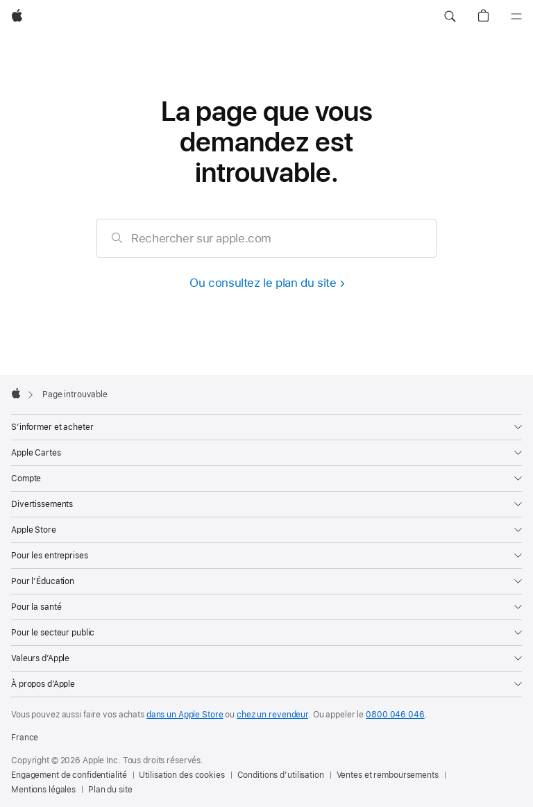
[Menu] (516, 16)
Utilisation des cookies (181, 775)
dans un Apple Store (184, 714)
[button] (449, 16)
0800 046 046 (395, 714)
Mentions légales (43, 789)
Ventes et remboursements (388, 775)
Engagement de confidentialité (69, 775)
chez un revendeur (272, 714)
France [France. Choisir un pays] (24, 737)
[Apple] (17, 16)
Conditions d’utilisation (280, 775)
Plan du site (110, 789)
